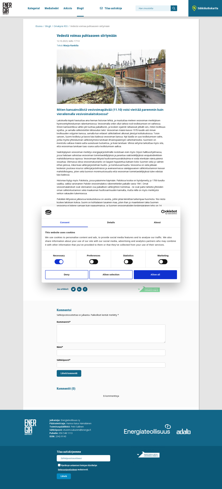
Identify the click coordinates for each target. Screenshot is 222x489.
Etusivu (39, 26)
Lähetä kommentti (69, 373)
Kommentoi (64, 310)
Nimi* (60, 347)
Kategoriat (34, 8)
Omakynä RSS (61, 26)
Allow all (155, 274)
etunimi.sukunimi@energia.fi (77, 429)
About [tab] (157, 222)
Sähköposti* (63, 359)
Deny (67, 274)
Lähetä (64, 476)
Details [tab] (111, 222)
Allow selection (111, 274)
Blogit (80, 8)
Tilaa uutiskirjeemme (69, 451)
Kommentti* (64, 321)
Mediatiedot (52, 8)
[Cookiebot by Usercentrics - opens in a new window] (163, 212)
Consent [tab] (65, 222)
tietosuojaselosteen (67, 469)
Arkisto (68, 8)
